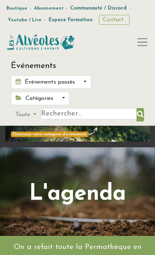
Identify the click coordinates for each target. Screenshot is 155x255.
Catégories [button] (35, 98)
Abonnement (48, 8)
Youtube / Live (24, 20)
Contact (114, 20)
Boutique (16, 8)
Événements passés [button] (46, 82)
